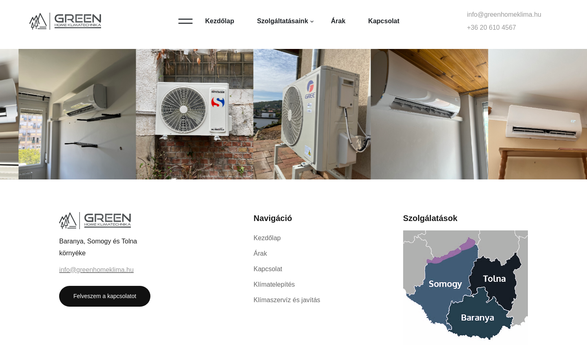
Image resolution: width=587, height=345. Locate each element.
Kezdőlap (219, 21)
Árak (338, 21)
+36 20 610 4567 (491, 27)
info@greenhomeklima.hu (504, 14)
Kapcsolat (383, 21)
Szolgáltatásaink (282, 21)
